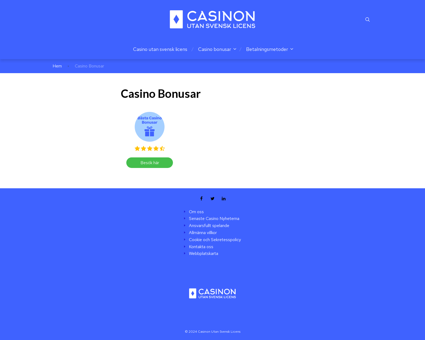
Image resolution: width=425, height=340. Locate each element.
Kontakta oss (201, 247)
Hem (57, 66)
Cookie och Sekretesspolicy (215, 239)
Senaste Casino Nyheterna (214, 218)
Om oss (196, 212)
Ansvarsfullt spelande (209, 225)
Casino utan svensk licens (160, 49)
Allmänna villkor (203, 232)
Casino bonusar (214, 49)
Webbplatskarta (203, 253)
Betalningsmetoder (267, 49)
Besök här (149, 163)
